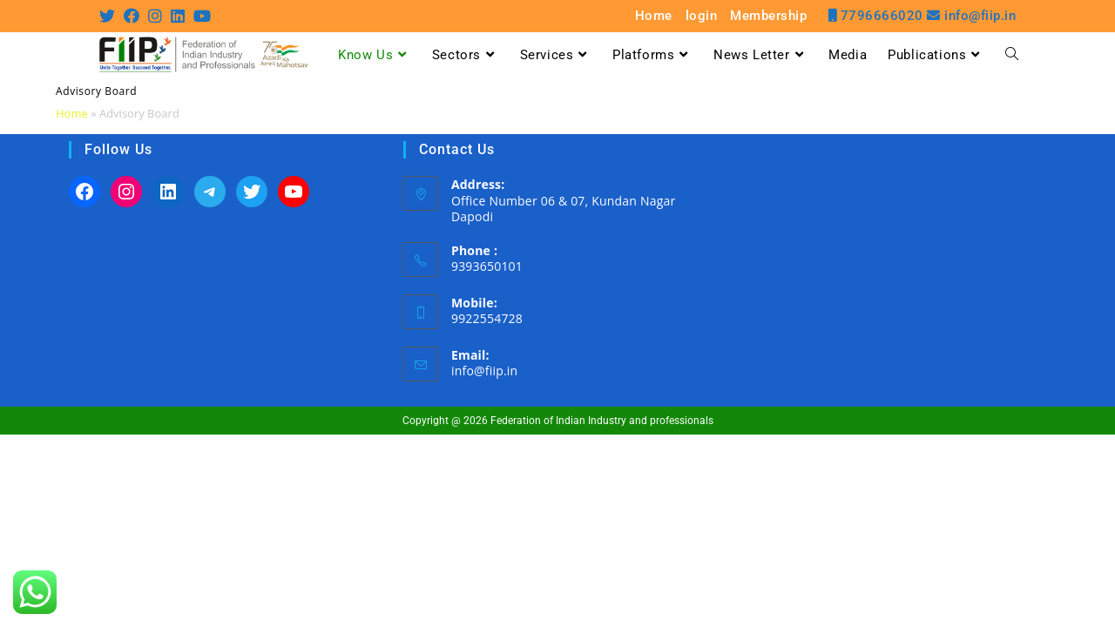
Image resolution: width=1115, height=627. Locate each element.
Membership (768, 16)
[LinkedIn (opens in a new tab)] (177, 15)
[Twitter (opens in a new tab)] (109, 15)
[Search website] (1012, 55)
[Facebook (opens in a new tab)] (131, 15)
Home (653, 16)
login (702, 16)
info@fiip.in (484, 370)
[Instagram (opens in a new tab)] (155, 15)
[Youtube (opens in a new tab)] (202, 15)
